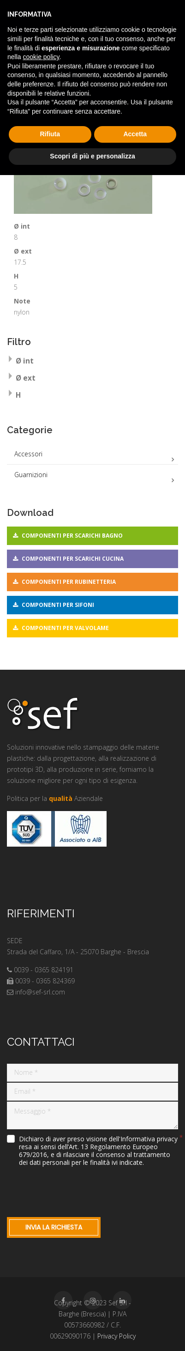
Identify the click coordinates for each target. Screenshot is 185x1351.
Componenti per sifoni (58, 605)
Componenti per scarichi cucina (73, 559)
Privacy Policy (116, 1336)
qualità (60, 798)
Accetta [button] (135, 134)
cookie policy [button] (41, 57)
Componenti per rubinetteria (69, 582)
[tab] (92, 362)
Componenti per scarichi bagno (72, 535)
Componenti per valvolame (65, 628)
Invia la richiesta (53, 1227)
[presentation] (77, 1190)
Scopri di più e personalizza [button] (92, 156)
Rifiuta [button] (50, 134)
